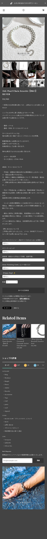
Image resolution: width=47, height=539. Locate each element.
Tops (6, 398)
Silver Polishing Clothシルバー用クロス (16, 265)
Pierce (7, 384)
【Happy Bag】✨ (8, 273)
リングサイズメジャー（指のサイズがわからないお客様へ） (23, 240)
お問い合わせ (9, 425)
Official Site (8, 446)
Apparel (7, 411)
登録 (38, 460)
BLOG (7, 422)
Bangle (7, 381)
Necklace (8, 378)
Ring (6, 374)
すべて (7, 365)
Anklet (7, 388)
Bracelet (7, 391)
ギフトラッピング (8, 248)
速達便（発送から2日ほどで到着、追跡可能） (18, 256)
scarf (6, 408)
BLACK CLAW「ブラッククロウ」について (18, 419)
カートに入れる (23, 290)
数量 (3, 282)
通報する (16, 308)
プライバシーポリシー (12, 428)
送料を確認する (25, 299)
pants (6, 404)
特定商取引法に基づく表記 (13, 431)
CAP (6, 401)
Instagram (8, 440)
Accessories (8, 394)
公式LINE (8, 443)
